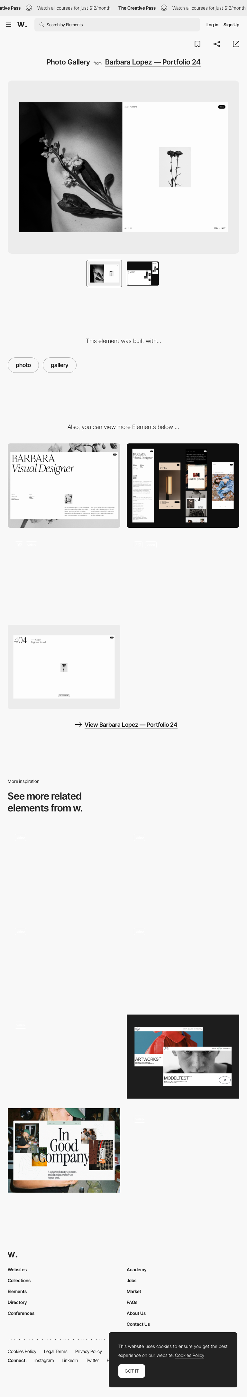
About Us (136, 1313)
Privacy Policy (88, 1351)
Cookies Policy (22, 1351)
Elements (17, 1291)
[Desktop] (64, 485)
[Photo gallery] (183, 869)
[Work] (183, 576)
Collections (19, 1280)
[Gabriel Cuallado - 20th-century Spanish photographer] (64, 1055)
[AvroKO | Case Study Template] (64, 963)
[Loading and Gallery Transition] (183, 963)
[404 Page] (64, 667)
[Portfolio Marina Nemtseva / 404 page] (183, 1057)
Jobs (131, 1280)
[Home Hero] (64, 576)
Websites (17, 1269)
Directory (17, 1302)
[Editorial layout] (64, 1150)
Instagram (44, 1360)
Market (134, 1291)
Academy (137, 1269)
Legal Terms (56, 1351)
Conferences (21, 1313)
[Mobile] (183, 485)
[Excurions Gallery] (64, 869)
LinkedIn (70, 1360)
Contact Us (138, 1324)
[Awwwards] (22, 24)
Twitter (92, 1360)
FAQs (132, 1302)
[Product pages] (183, 1150)
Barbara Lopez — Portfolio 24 (153, 61)
